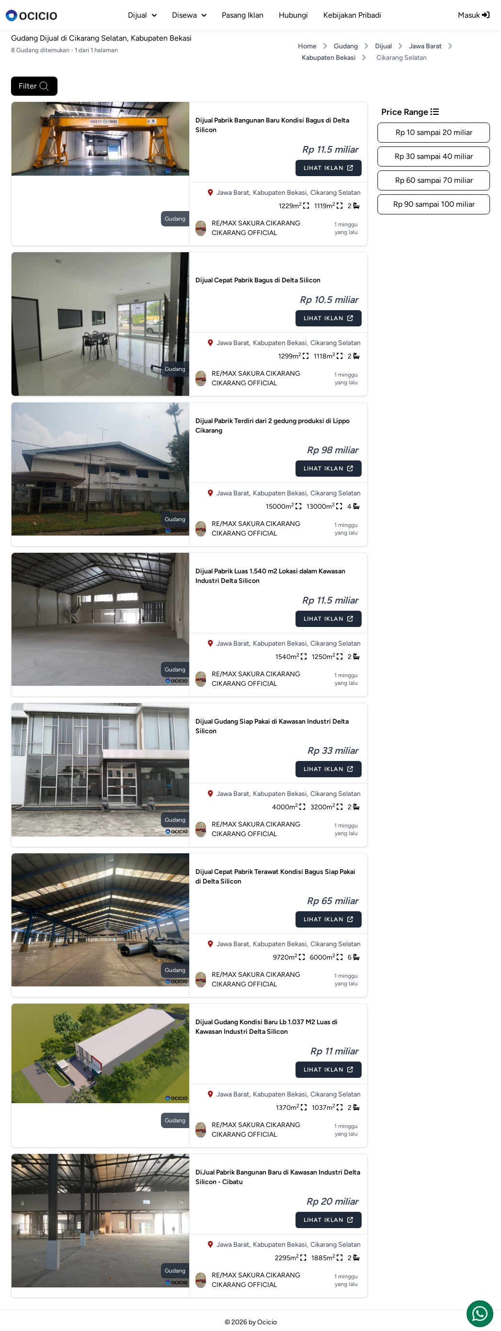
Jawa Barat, (233, 193)
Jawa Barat (425, 46)
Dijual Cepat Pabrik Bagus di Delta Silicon (257, 280)
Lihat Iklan (328, 168)
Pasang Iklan (242, 15)
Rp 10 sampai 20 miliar (434, 132)
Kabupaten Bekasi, (280, 193)
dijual (142, 15)
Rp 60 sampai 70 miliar (434, 180)
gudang (175, 218)
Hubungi (293, 15)
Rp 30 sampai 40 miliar (434, 156)
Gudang (346, 46)
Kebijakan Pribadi (352, 15)
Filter (34, 86)
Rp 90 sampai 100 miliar (434, 204)
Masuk (474, 15)
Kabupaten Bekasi (328, 58)
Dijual (383, 46)
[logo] (31, 15)
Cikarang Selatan (335, 193)
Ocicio (267, 1322)
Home (307, 46)
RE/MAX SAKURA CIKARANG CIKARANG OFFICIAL (247, 228)
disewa (189, 15)
